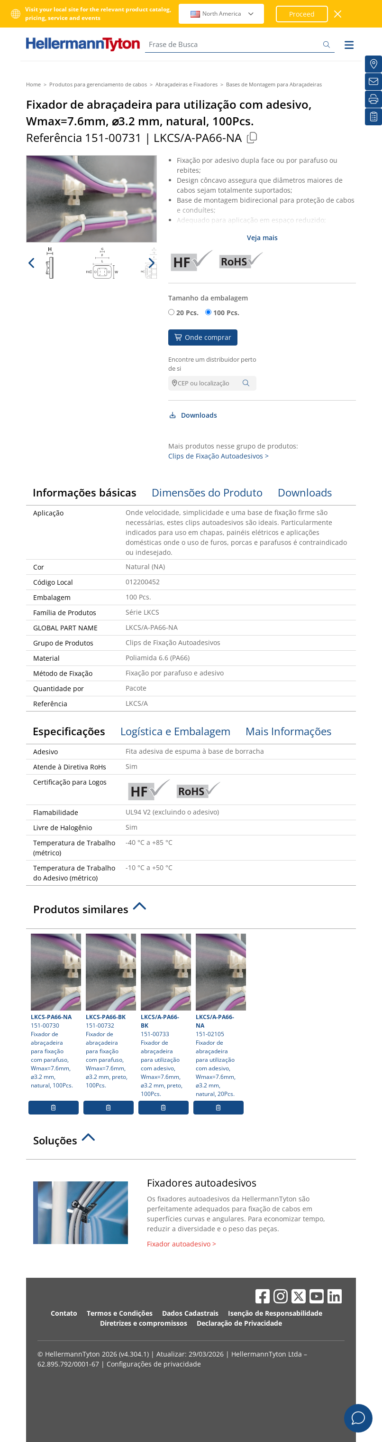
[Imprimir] (373, 99)
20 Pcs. (187, 312)
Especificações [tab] (69, 731)
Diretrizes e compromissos (143, 1323)
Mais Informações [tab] (288, 731)
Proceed (302, 14)
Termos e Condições (120, 1313)
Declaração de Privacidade (239, 1323)
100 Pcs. (226, 312)
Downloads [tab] (305, 492)
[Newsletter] (373, 81)
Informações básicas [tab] (84, 492)
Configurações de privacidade (154, 1363)
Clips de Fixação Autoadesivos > (218, 455)
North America (223, 13)
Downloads (192, 415)
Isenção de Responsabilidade (275, 1313)
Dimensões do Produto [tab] (207, 492)
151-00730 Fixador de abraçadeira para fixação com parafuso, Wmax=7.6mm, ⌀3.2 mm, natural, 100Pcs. (55, 1011)
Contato (64, 1313)
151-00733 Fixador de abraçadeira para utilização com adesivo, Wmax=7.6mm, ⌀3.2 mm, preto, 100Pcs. (165, 1016)
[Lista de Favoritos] (373, 116)
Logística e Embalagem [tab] (175, 731)
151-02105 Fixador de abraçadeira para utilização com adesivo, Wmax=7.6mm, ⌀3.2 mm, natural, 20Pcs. (220, 1016)
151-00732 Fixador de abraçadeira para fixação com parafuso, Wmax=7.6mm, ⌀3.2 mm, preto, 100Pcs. (110, 1011)
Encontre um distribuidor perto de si (212, 364)
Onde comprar (202, 337)
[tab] (191, 911)
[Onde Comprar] (373, 64)
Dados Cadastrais (190, 1313)
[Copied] (252, 137)
